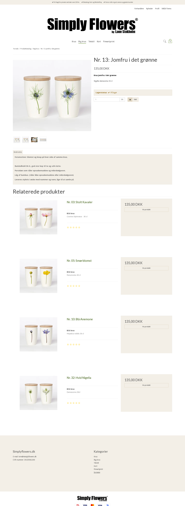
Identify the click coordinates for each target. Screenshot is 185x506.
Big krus (97, 460)
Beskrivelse (18, 152)
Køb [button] (132, 100)
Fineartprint (98, 469)
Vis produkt (146, 210)
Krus (95, 457)
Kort (95, 466)
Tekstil (96, 463)
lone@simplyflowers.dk (27, 457)
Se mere (97, 472)
